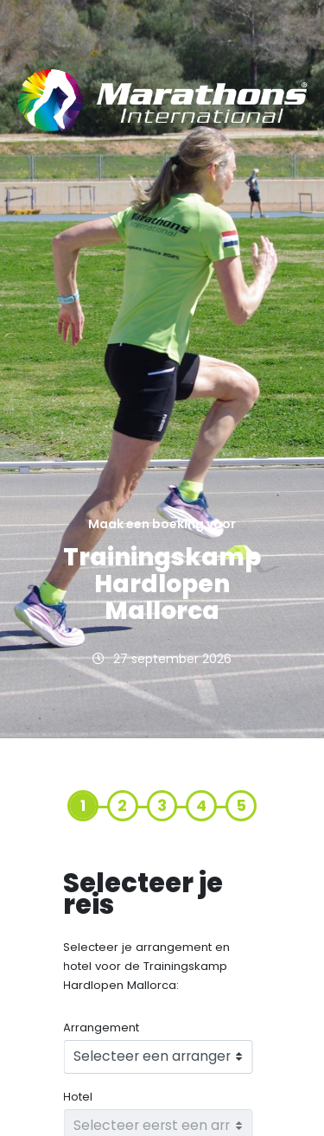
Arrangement (101, 1028)
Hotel (77, 1097)
